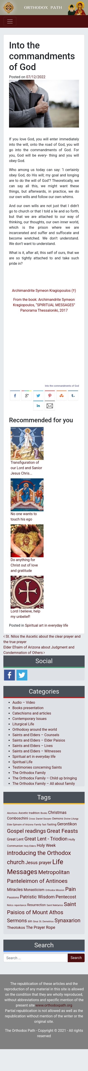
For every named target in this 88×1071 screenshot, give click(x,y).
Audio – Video (23, 702)
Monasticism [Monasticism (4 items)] (34, 890)
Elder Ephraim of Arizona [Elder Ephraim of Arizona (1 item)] (20, 824)
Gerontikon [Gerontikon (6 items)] (67, 824)
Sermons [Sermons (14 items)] (17, 920)
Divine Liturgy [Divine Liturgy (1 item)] (71, 818)
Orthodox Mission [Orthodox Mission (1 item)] (54, 890)
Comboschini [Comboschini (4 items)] (17, 818)
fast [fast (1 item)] (44, 824)
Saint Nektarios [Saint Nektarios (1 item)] (55, 905)
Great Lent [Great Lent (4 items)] (15, 839)
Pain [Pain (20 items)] (70, 889)
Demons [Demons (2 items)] (57, 818)
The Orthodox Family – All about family (43, 783)
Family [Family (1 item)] (37, 824)
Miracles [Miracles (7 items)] (15, 889)
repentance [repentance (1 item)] (20, 905)
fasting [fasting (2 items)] (51, 824)
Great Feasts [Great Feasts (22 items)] (62, 831)
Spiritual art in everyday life (46, 625)
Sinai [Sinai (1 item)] (35, 921)
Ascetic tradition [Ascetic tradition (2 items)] (28, 813)
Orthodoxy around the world (34, 729)
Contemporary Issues (29, 719)
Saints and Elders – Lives (32, 746)
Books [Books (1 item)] (44, 813)
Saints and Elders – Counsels (35, 735)
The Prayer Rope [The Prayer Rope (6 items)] (40, 927)
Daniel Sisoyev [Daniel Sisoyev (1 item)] (43, 818)
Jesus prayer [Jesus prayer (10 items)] (38, 862)
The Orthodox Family (29, 773)
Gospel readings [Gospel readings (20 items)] (26, 831)
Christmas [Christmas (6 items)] (57, 812)
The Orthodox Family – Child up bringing (44, 778)
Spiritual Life (22, 762)
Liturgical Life (23, 724)
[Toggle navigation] (10, 21)
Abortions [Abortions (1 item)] (12, 813)
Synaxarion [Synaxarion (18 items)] (67, 920)
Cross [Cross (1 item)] (32, 818)
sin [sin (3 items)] (30, 921)
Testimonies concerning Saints (37, 767)
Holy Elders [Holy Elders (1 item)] (30, 846)
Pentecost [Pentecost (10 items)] (66, 897)
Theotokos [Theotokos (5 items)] (16, 927)
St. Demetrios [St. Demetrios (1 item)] (46, 921)
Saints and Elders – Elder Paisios (38, 740)
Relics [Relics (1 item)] (10, 905)
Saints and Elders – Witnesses (36, 751)
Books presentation (28, 708)
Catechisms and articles (31, 713)
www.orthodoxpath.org (53, 1005)
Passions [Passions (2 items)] (13, 897)
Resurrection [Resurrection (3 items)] (36, 905)
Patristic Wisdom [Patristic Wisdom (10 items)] (37, 897)
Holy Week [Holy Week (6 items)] (46, 845)
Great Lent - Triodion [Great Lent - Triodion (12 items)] (45, 839)
